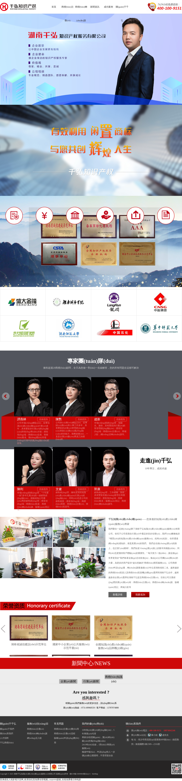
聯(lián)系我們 (6, 733)
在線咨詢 (43, 419)
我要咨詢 (140, 594)
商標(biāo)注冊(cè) (35, 729)
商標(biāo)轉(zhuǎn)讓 (37, 733)
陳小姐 (153, 735)
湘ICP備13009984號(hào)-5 (79, 774)
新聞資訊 (94, 7)
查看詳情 (117, 594)
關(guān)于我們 (7, 729)
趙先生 (164, 735)
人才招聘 (4, 738)
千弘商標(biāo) (6, 743)
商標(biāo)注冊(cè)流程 (64, 733)
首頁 (54, 7)
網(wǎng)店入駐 (34, 738)
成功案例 (108, 7)
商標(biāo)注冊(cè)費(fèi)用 (66, 729)
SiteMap (95, 774)
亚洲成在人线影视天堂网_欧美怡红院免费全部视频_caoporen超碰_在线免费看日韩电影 (40, 779)
